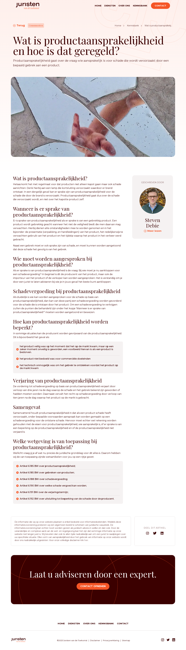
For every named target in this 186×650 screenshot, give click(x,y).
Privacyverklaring (111, 640)
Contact (160, 5)
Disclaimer (95, 640)
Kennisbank (140, 5)
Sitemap (126, 640)
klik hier (84, 540)
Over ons (124, 5)
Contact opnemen (93, 586)
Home (98, 5)
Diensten (110, 5)
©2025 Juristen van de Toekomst (72, 640)
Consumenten (36, 25)
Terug (21, 25)
